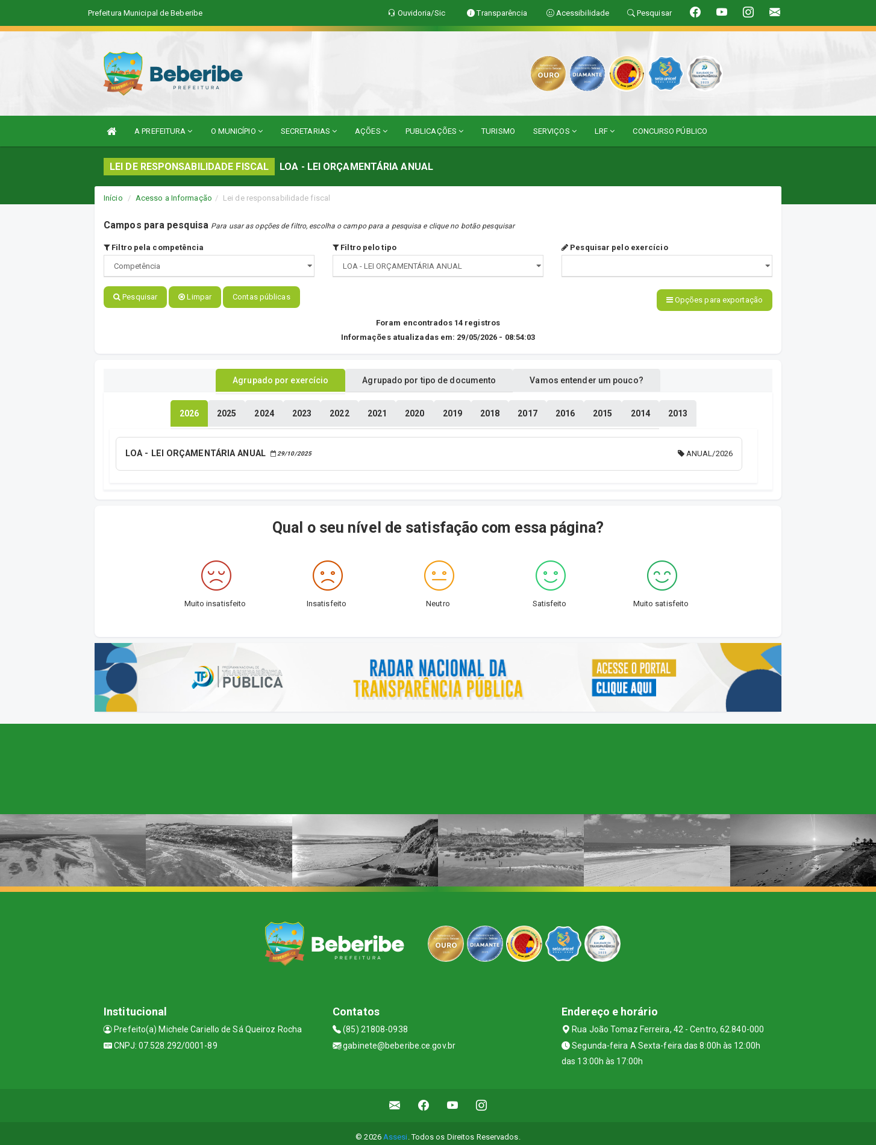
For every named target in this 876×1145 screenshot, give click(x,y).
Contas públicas (261, 296)
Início (113, 197)
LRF (605, 131)
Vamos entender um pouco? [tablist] (603, 375)
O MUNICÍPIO (237, 131)
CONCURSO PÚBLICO (670, 131)
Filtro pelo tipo (364, 247)
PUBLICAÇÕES (434, 131)
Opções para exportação (714, 299)
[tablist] (189, 408)
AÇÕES (371, 131)
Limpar (194, 296)
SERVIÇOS (555, 131)
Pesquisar (135, 296)
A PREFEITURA (163, 131)
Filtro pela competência (154, 247)
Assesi (395, 1129)
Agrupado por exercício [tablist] (263, 375)
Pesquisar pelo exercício (615, 247)
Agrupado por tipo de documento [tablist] (429, 375)
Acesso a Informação (174, 197)
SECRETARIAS (309, 131)
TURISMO (498, 131)
